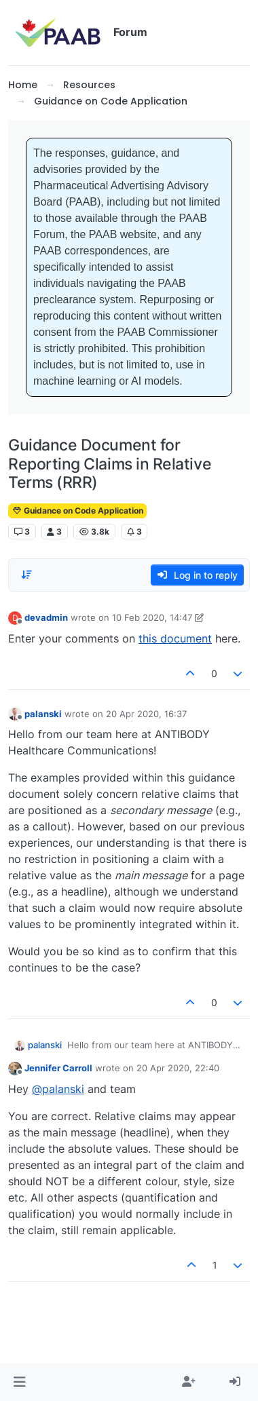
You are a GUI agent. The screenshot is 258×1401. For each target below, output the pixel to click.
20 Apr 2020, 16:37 (146, 713)
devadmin (46, 617)
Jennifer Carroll (58, 1067)
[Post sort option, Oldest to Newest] (26, 575)
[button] (19, 1382)
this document (175, 638)
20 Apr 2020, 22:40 (177, 1067)
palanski (43, 713)
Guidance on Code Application (77, 510)
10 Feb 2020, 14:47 (152, 617)
